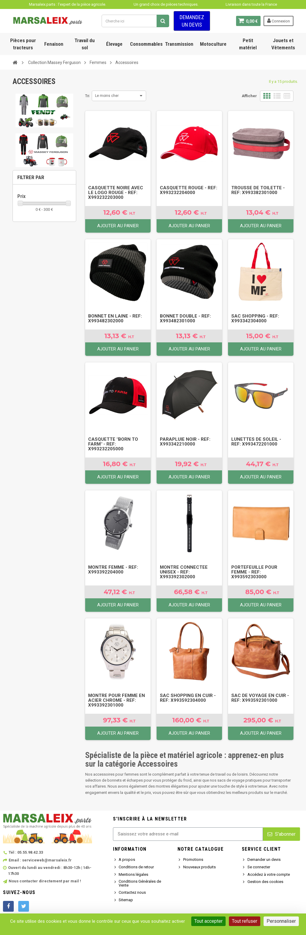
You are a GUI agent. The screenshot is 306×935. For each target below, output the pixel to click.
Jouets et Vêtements (283, 44)
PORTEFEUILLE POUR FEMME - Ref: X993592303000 (254, 572)
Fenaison (53, 44)
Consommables (146, 44)
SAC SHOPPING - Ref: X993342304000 (255, 318)
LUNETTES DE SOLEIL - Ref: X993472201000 (256, 442)
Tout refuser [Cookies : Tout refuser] (244, 921)
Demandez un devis (192, 21)
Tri (87, 96)
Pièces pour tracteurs (23, 44)
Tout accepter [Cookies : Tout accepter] (208, 921)
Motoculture (213, 44)
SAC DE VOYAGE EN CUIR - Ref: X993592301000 (260, 698)
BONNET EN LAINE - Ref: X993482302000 (115, 318)
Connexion (278, 20)
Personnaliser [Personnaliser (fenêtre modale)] (281, 921)
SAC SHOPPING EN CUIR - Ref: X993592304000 (188, 698)
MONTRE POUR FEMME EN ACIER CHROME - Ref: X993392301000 (116, 700)
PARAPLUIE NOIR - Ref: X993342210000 (185, 442)
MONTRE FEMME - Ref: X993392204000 (113, 570)
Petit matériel (248, 44)
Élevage (114, 44)
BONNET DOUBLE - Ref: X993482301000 (185, 318)
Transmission (179, 44)
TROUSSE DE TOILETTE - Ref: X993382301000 (258, 190)
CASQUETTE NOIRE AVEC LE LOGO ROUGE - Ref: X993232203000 (115, 192)
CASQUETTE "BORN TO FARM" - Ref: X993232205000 (113, 444)
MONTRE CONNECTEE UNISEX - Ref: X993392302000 (184, 572)
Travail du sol (84, 44)
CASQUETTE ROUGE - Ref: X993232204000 (188, 190)
